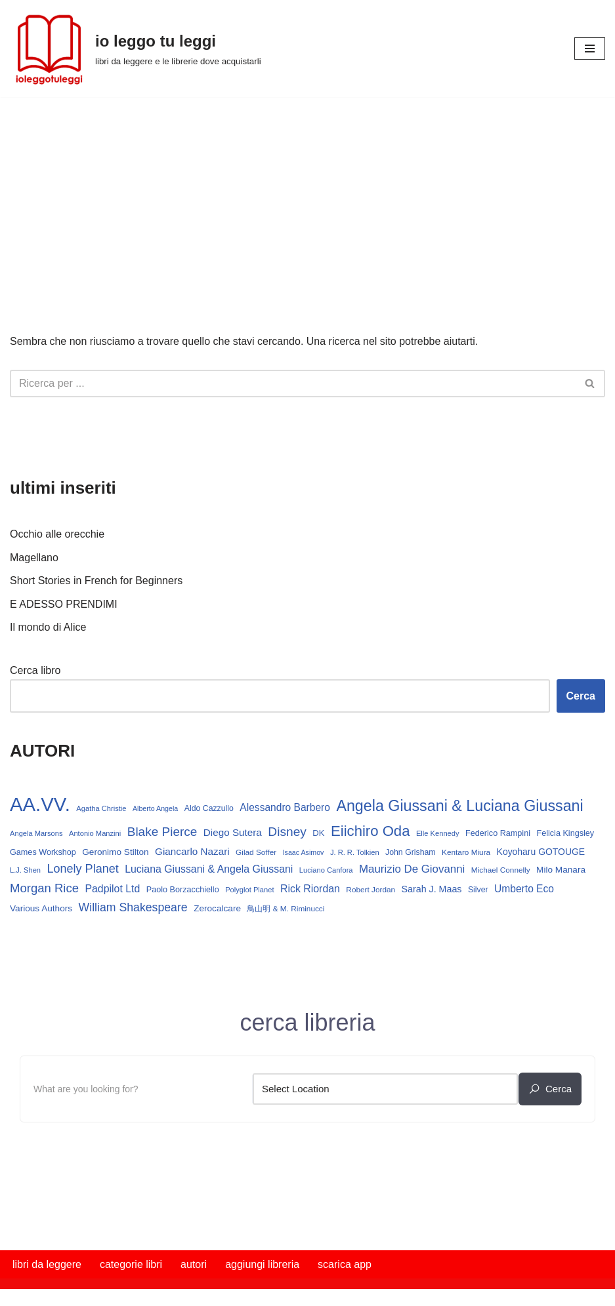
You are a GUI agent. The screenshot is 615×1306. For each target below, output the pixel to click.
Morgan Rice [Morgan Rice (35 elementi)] (44, 888)
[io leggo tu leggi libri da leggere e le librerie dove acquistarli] (135, 48)
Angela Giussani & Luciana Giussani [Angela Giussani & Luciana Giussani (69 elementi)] (459, 805)
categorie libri (131, 1264)
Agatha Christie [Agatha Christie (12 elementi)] (101, 808)
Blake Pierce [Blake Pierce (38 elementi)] (162, 832)
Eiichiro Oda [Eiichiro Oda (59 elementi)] (370, 831)
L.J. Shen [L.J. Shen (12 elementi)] (25, 870)
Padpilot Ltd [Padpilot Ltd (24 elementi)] (112, 888)
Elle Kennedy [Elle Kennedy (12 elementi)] (437, 833)
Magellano (34, 557)
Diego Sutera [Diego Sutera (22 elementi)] (232, 832)
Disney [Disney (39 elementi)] (287, 832)
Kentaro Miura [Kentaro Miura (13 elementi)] (466, 852)
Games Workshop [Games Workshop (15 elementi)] (43, 852)
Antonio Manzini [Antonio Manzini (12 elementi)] (95, 833)
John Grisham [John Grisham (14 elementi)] (410, 852)
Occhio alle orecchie (57, 534)
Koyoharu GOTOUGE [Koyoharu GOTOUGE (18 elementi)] (541, 851)
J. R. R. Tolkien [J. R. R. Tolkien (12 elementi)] (354, 852)
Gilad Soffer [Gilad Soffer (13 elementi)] (256, 852)
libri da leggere (46, 1264)
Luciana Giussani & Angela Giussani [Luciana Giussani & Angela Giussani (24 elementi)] (209, 869)
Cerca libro (35, 670)
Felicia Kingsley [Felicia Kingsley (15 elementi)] (565, 833)
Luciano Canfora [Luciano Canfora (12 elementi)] (326, 870)
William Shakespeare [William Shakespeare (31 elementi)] (133, 907)
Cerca (580, 696)
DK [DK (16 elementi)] (318, 833)
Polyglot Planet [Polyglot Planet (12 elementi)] (249, 890)
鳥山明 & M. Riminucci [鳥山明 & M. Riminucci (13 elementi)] (285, 908)
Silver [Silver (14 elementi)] (478, 889)
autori (193, 1264)
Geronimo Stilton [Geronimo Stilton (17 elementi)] (115, 852)
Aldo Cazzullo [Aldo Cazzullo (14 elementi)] (209, 808)
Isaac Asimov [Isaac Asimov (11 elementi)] (303, 852)
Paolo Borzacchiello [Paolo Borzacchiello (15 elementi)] (182, 889)
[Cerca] (293, 383)
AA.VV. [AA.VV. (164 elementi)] (40, 804)
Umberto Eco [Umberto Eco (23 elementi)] (524, 888)
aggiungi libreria (262, 1264)
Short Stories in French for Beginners (96, 580)
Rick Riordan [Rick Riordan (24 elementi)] (310, 888)
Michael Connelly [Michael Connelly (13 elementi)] (500, 870)
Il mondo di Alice (48, 627)
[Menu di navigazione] (589, 48)
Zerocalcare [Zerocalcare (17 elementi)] (217, 908)
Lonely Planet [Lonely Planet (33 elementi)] (83, 868)
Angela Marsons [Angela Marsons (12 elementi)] (36, 833)
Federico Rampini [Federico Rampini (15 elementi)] (497, 833)
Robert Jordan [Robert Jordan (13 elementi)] (370, 889)
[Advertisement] (307, 195)
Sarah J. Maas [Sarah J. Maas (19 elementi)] (432, 889)
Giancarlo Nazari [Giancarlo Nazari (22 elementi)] (192, 851)
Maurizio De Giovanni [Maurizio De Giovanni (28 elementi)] (412, 869)
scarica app (344, 1264)
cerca (550, 1089)
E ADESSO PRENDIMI (63, 604)
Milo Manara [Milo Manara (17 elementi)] (560, 870)
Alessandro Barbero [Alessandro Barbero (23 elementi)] (285, 807)
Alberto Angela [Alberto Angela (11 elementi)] (155, 808)
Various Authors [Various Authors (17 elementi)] (41, 908)
